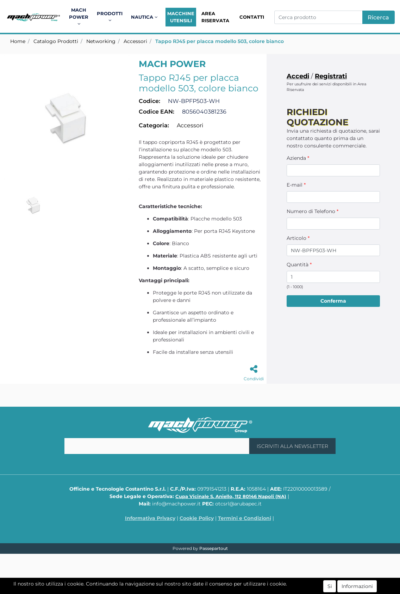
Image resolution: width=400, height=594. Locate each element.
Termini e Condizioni (244, 518)
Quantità (299, 264)
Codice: (149, 101)
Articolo (298, 238)
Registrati (331, 76)
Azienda (298, 158)
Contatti (251, 17)
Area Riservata (215, 17)
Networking (100, 41)
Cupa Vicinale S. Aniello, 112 (230, 496)
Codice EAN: (156, 111)
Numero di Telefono (312, 211)
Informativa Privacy (150, 518)
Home (17, 41)
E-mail (296, 185)
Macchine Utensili (180, 17)
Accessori (135, 41)
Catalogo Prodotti (55, 41)
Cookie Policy (197, 518)
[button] (80, 17)
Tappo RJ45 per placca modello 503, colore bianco (219, 41)
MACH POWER (172, 64)
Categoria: (154, 125)
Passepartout (213, 548)
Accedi (298, 76)
